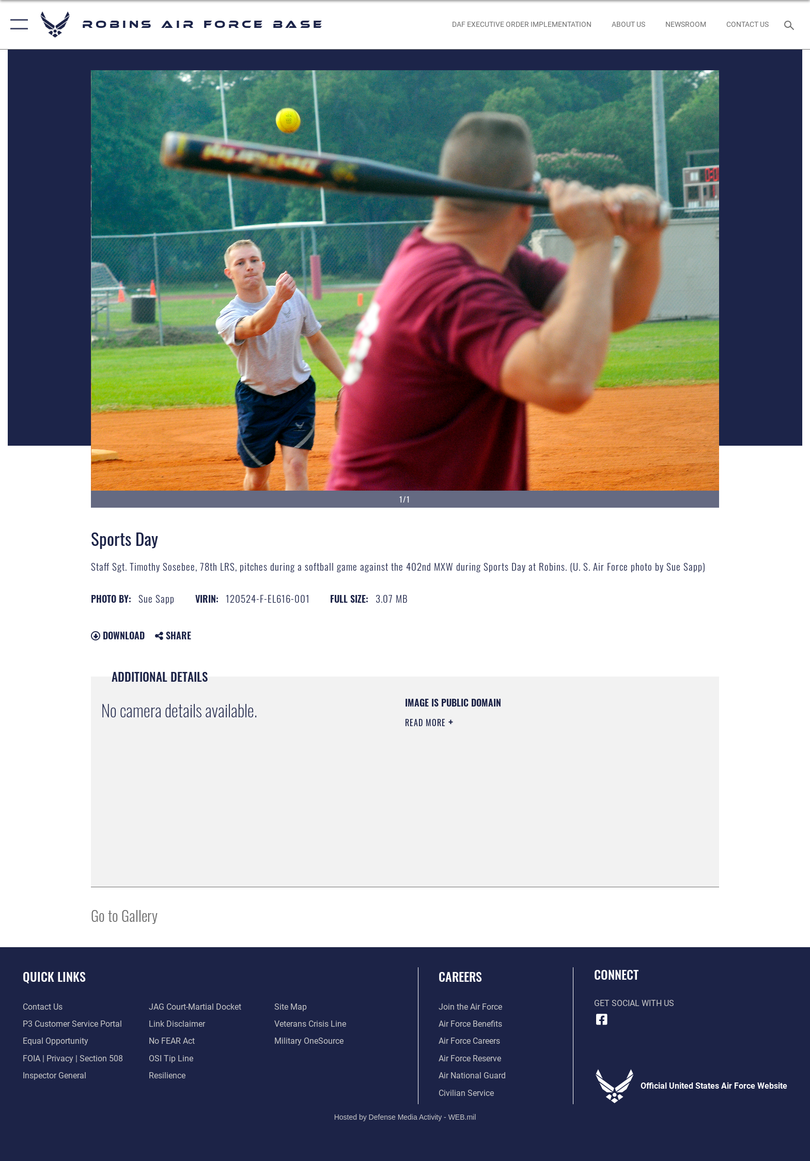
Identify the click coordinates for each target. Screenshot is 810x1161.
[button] (17, 24)
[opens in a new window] (309, 1041)
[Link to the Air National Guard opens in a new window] (472, 1075)
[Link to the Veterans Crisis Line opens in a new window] (310, 1024)
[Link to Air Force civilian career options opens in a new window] (466, 1093)
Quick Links (54, 976)
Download (118, 635)
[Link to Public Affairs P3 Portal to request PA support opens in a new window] (72, 1024)
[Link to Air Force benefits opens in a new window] (470, 1024)
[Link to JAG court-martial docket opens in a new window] (195, 1007)
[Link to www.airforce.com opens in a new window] (470, 1007)
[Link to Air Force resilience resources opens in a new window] (167, 1075)
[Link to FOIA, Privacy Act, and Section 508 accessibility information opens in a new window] (73, 1058)
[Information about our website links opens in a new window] (177, 1024)
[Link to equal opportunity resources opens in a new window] (55, 1041)
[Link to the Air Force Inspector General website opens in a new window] (54, 1075)
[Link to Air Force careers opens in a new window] (469, 1041)
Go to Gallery (124, 915)
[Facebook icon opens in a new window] (602, 1019)
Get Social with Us (634, 1003)
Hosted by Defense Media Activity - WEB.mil (405, 1117)
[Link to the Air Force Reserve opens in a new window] (470, 1058)
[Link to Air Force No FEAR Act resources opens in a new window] (172, 1041)
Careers (460, 976)
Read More (426, 722)
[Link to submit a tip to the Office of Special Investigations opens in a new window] (171, 1058)
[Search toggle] (791, 24)
